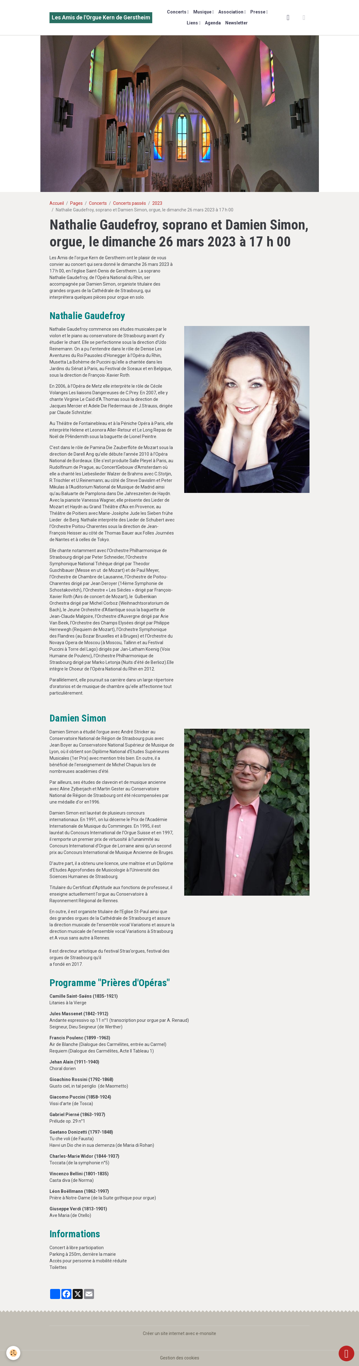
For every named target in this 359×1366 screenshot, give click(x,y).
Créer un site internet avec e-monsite (179, 1333)
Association (231, 11)
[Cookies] (13, 1353)
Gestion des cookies (179, 1357)
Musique (202, 11)
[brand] (100, 17)
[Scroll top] (346, 1353)
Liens (193, 22)
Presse (258, 11)
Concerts (177, 11)
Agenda (213, 22)
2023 (157, 203)
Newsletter (236, 22)
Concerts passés (129, 203)
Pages (76, 203)
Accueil (56, 203)
